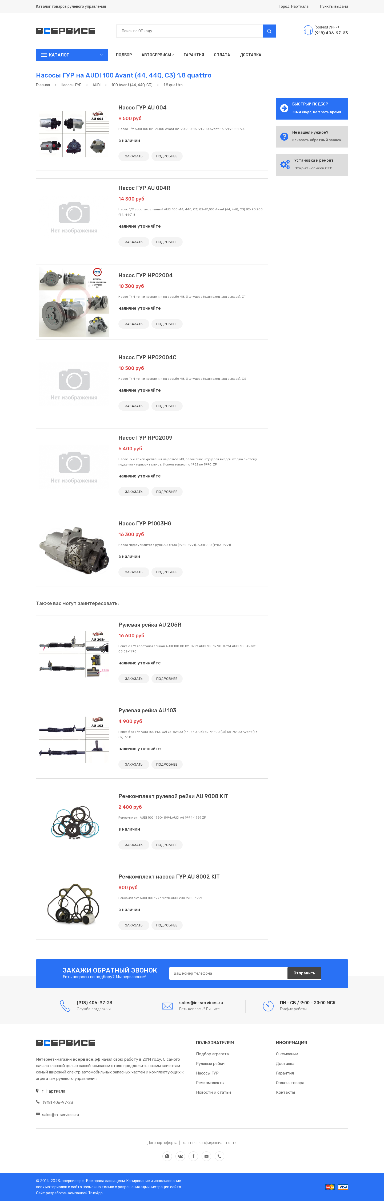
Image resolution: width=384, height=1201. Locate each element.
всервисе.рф (73, 1181)
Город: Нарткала (294, 6)
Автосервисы (158, 55)
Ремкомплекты (210, 1082)
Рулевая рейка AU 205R (149, 625)
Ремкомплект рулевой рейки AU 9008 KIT (173, 796)
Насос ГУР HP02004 (145, 275)
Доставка (250, 55)
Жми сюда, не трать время (316, 112)
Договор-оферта (162, 1143)
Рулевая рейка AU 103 (147, 710)
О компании (287, 1054)
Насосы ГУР (207, 1073)
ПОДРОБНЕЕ (170, 156)
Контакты (285, 1092)
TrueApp (95, 1193)
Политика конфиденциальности (209, 1143)
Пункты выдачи (334, 6)
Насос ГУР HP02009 (145, 438)
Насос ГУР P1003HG (144, 523)
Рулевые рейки (210, 1063)
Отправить (302, 973)
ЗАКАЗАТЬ (135, 156)
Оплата (222, 55)
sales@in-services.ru (57, 1114)
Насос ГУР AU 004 (142, 107)
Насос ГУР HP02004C (147, 357)
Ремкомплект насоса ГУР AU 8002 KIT (169, 876)
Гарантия (194, 55)
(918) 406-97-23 (54, 1102)
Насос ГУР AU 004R (144, 188)
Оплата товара (290, 1082)
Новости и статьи (213, 1092)
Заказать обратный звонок (316, 140)
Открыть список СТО (313, 168)
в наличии (129, 140)
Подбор (124, 55)
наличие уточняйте (139, 226)
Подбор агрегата (212, 1054)
